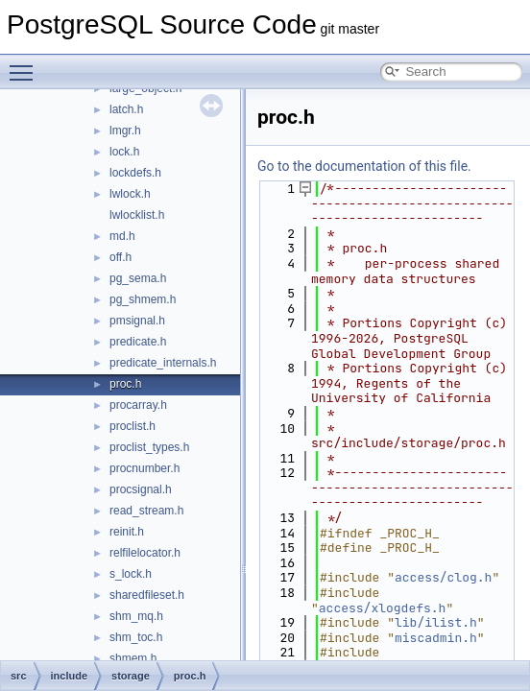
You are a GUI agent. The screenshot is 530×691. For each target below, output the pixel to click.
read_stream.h (146, 510)
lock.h (124, 151)
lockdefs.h (135, 172)
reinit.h (126, 531)
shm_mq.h (136, 616)
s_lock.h (130, 574)
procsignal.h (140, 489)
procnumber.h (144, 468)
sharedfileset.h (146, 595)
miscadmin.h (436, 638)
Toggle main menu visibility (26, 64)
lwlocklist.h (136, 215)
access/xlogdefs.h (382, 608)
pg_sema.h (137, 278)
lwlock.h (130, 194)
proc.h (125, 384)
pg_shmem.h (142, 299)
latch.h (126, 109)
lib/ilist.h (436, 622)
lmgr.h (125, 130)
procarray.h (138, 405)
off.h (120, 257)
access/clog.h (443, 577)
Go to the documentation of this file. (364, 166)
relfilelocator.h (145, 553)
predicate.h (137, 341)
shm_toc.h (135, 637)
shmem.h (133, 658)
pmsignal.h (137, 320)
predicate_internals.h (162, 362)
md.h (122, 236)
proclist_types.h (149, 447)
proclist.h (132, 426)
